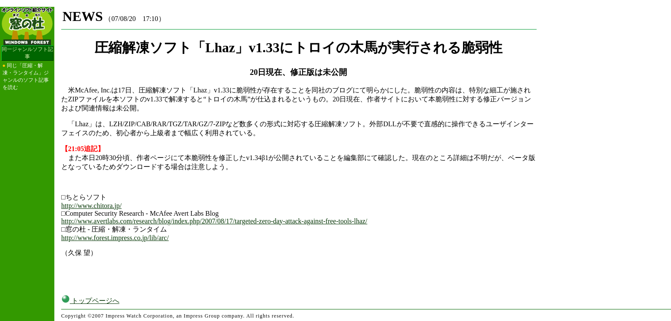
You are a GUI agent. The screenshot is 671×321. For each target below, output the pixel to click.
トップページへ (90, 300)
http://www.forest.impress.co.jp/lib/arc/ (115, 237)
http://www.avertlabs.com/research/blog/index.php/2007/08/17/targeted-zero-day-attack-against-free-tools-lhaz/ (214, 221)
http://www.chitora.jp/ (91, 205)
